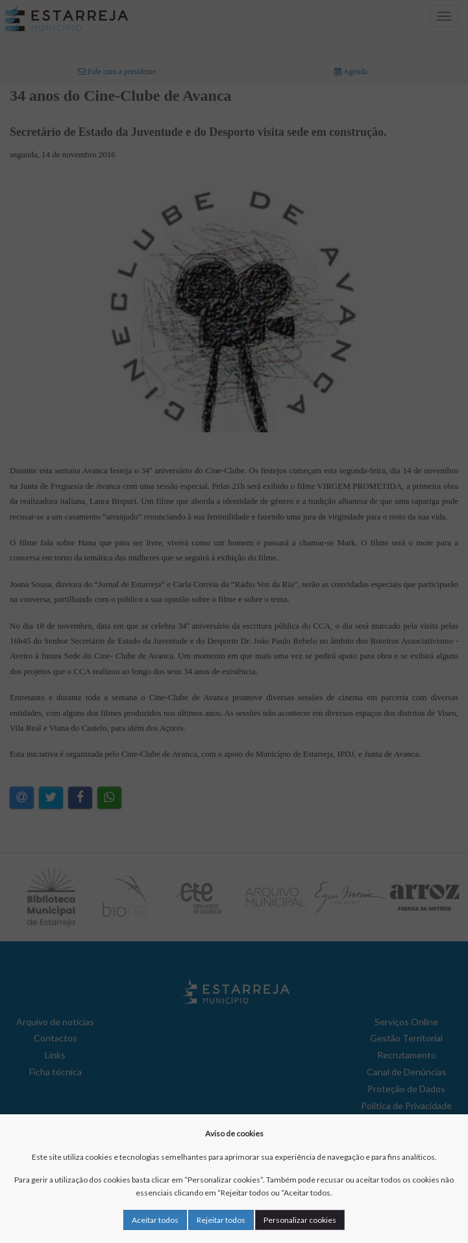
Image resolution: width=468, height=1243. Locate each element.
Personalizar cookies (300, 1220)
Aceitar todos (155, 1220)
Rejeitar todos (221, 1220)
